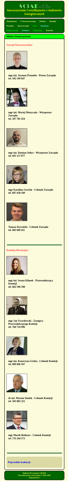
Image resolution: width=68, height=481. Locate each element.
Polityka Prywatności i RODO (34, 473)
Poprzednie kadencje (19, 462)
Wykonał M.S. (34, 478)
